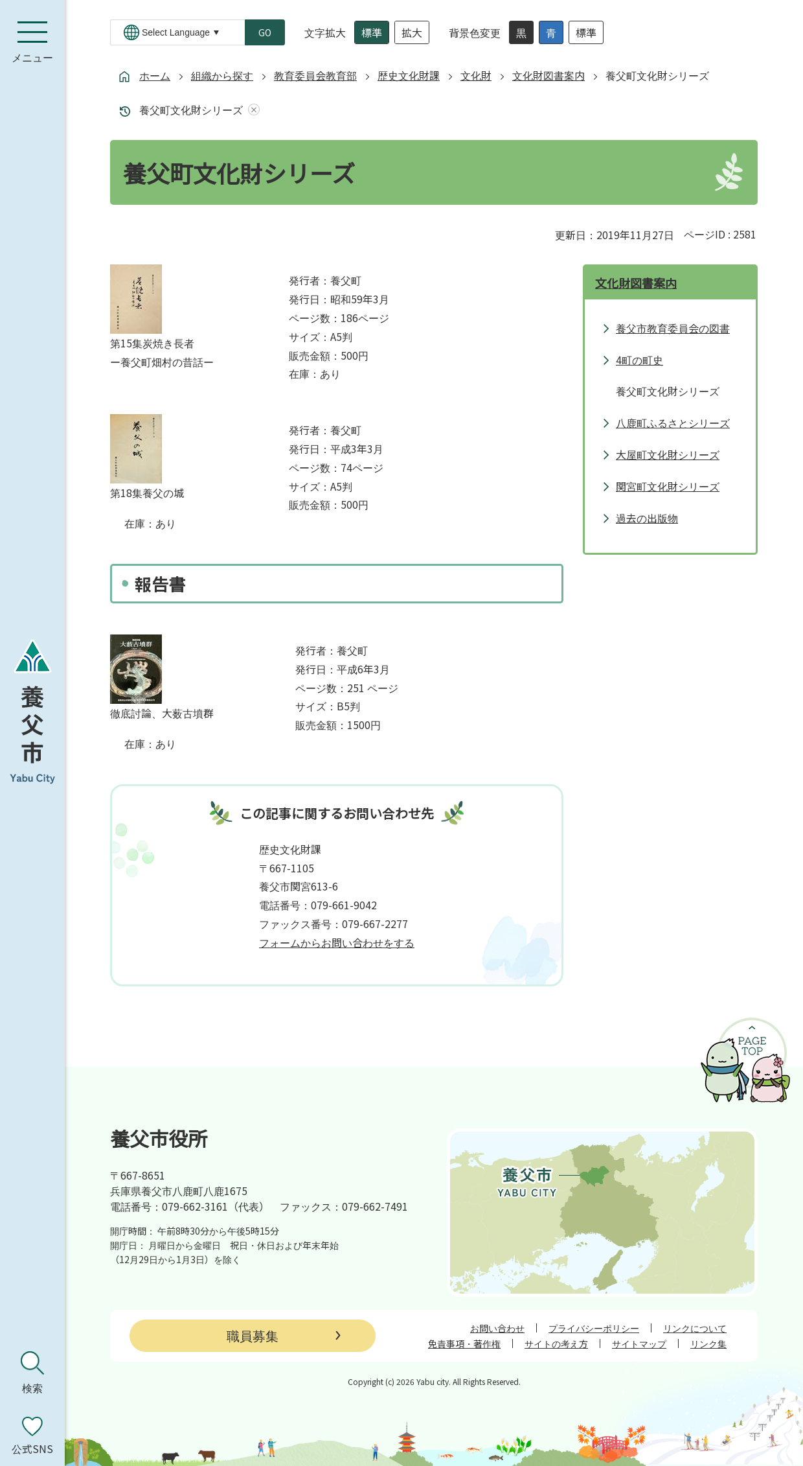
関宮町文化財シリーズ (667, 486)
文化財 (476, 75)
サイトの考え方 (556, 1343)
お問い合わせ (497, 1327)
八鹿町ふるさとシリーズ (673, 422)
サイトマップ (639, 1343)
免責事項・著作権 (464, 1343)
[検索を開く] (32, 1373)
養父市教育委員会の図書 (673, 328)
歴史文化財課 (409, 75)
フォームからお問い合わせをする (336, 942)
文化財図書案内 (548, 75)
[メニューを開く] (32, 42)
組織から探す (222, 75)
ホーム (154, 75)
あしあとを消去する (251, 109)
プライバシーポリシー (594, 1327)
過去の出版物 (647, 518)
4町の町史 (639, 359)
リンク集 (708, 1343)
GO (264, 32)
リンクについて (695, 1327)
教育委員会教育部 (315, 75)
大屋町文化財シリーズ (667, 454)
